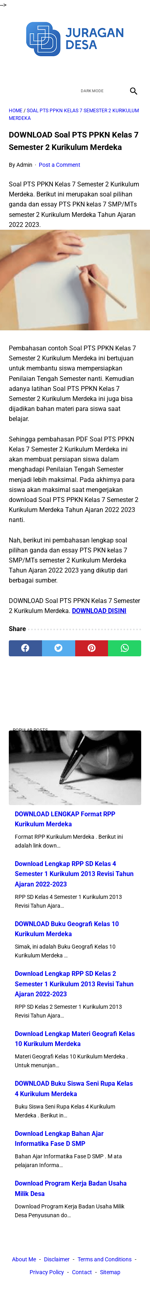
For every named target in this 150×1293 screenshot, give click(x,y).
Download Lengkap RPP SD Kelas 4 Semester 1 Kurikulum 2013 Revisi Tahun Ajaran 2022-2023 (74, 874)
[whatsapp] (124, 648)
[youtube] (84, 70)
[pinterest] (91, 648)
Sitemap (110, 1272)
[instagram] (103, 70)
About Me (24, 1259)
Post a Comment (59, 165)
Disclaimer (57, 1259)
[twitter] (65, 70)
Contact (82, 1272)
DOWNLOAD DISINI (99, 611)
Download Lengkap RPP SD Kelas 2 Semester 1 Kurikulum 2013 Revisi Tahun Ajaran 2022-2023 (74, 984)
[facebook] (47, 70)
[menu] (13, 91)
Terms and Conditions (105, 1259)
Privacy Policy (47, 1272)
